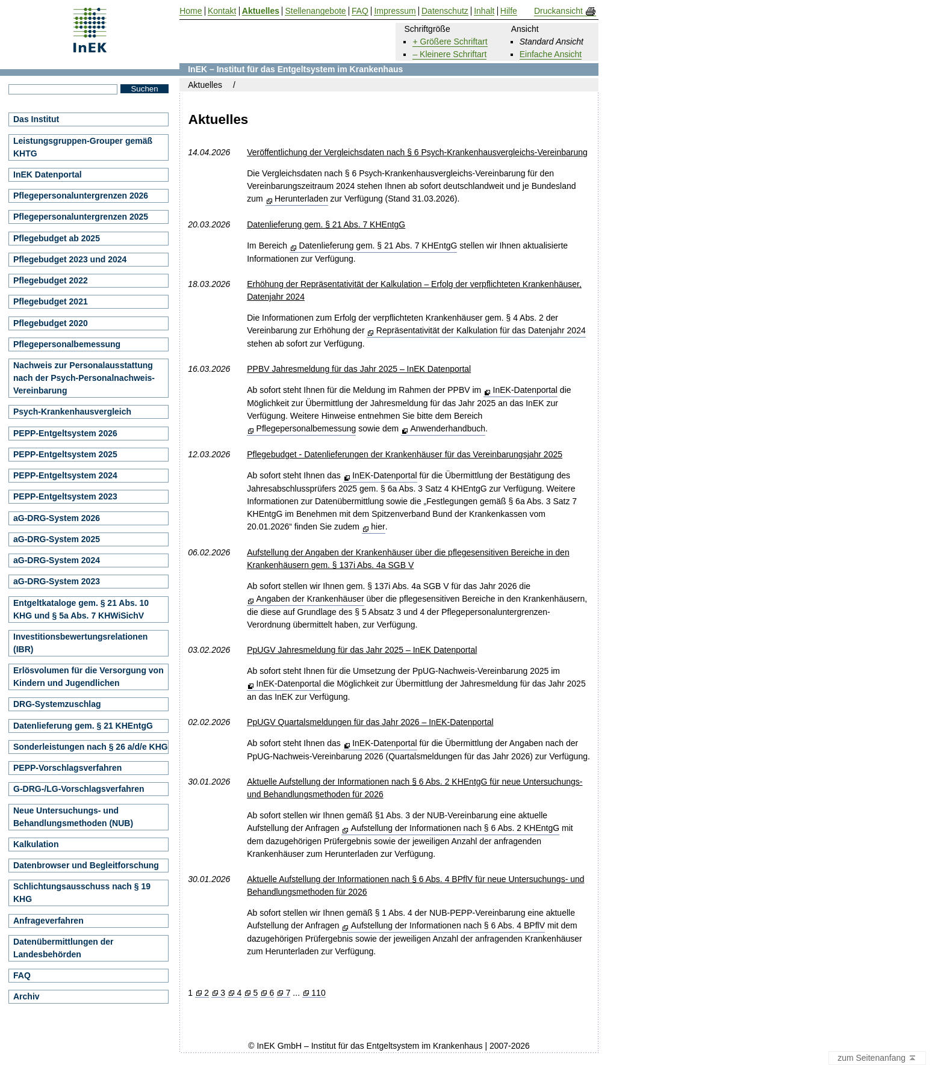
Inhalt (484, 11)
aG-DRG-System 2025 (56, 539)
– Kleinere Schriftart (449, 54)
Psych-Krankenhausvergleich (72, 411)
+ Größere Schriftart (449, 41)
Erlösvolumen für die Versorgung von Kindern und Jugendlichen (88, 676)
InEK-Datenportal (525, 390)
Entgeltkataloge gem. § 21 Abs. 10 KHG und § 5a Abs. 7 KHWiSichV (81, 609)
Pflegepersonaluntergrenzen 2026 (80, 195)
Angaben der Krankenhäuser (310, 599)
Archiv (26, 996)
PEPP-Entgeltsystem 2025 (65, 454)
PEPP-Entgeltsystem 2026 (65, 433)
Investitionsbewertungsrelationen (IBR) (80, 643)
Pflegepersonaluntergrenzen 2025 (80, 216)
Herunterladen (301, 198)
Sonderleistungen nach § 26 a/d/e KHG (90, 747)
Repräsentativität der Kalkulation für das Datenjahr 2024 (481, 330)
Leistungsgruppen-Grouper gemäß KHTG (82, 147)
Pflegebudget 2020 (50, 323)
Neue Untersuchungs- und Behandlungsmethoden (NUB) (73, 817)
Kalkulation (35, 844)
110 (318, 993)
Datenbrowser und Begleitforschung (86, 865)
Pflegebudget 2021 (50, 301)
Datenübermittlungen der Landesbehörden (63, 948)
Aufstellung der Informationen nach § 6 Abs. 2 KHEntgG (455, 828)
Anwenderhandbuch (447, 428)
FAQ (22, 975)
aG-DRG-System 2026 (56, 518)
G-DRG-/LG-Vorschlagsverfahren (78, 789)
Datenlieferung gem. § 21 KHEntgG (83, 725)
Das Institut (36, 119)
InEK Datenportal (47, 174)
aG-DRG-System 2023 (56, 581)
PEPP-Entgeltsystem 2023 (65, 496)
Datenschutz (444, 11)
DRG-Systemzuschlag (57, 704)
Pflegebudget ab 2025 (56, 238)
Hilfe (508, 11)
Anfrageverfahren (48, 920)
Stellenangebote (315, 11)
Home (190, 11)
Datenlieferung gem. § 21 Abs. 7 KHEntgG (378, 245)
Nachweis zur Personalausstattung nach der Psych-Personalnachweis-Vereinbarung (84, 377)
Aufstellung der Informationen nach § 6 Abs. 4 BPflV (448, 925)
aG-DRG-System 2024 (56, 560)
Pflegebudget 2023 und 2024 (69, 259)
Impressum (394, 11)
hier (378, 526)
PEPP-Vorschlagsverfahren (67, 768)
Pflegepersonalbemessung (306, 428)
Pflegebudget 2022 (50, 280)
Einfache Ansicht (551, 54)
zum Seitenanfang (877, 1058)
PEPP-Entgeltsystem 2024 (65, 475)
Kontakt (222, 11)
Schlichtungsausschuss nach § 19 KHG (82, 892)
